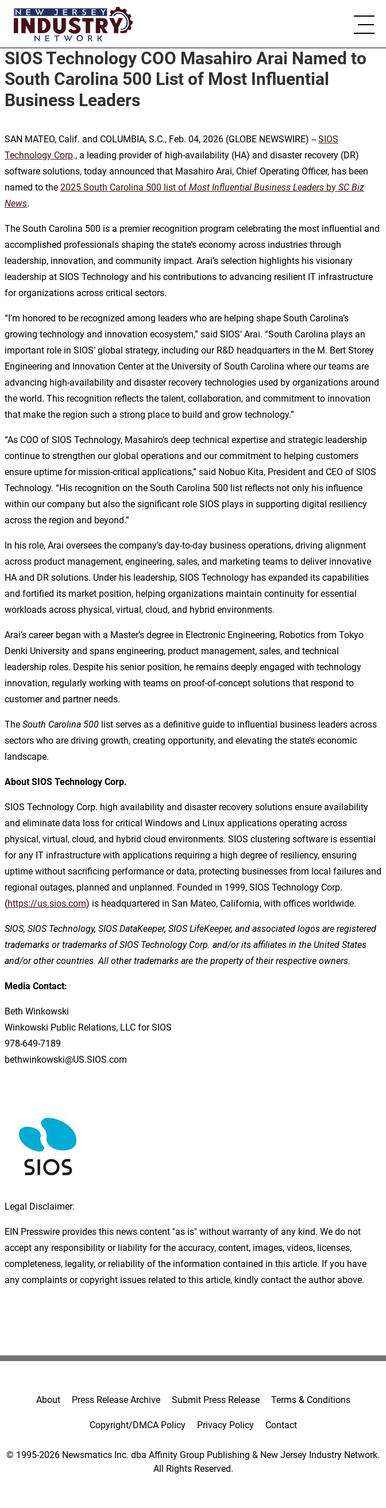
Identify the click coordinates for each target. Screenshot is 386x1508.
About (48, 1399)
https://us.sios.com (46, 903)
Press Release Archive (116, 1399)
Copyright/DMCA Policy (138, 1425)
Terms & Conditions (310, 1399)
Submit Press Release (216, 1399)
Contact (281, 1425)
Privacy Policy (225, 1425)
